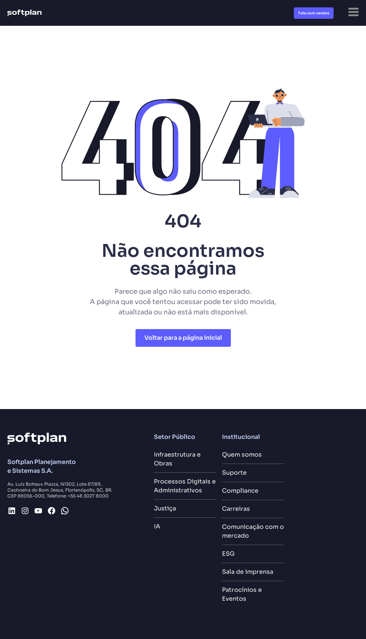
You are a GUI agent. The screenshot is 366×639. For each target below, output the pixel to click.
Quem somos (242, 454)
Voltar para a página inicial (183, 338)
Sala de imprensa (247, 572)
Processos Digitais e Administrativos (185, 486)
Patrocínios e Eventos (242, 594)
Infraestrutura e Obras (177, 459)
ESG (228, 554)
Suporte (234, 472)
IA (157, 526)
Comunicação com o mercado (253, 531)
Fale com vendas (313, 13)
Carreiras (236, 509)
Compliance (240, 491)
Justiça (165, 508)
